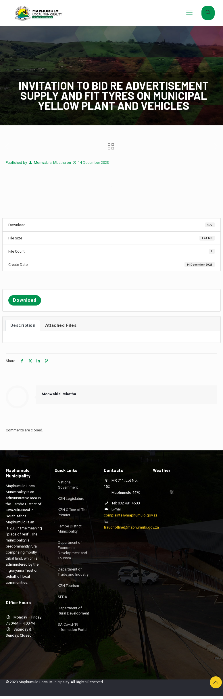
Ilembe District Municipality (70, 528)
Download (24, 300)
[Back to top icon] (216, 682)
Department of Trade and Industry (73, 572)
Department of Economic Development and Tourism (72, 550)
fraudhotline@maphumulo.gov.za (131, 527)
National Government (68, 484)
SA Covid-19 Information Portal (72, 627)
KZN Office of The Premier (72, 512)
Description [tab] (23, 325)
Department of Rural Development (73, 610)
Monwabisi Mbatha (50, 162)
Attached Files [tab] (60, 325)
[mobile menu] (189, 13)
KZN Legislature (71, 498)
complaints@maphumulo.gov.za (130, 515)
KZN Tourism (68, 585)
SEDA (62, 597)
